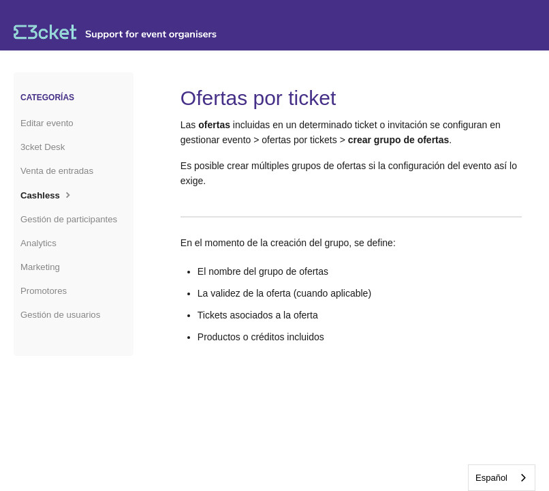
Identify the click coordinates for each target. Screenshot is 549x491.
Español (491, 478)
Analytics (38, 243)
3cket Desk (42, 147)
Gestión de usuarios (60, 315)
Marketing (40, 267)
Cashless (47, 194)
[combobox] (501, 477)
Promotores (43, 291)
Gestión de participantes (68, 219)
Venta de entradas (56, 171)
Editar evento (47, 123)
